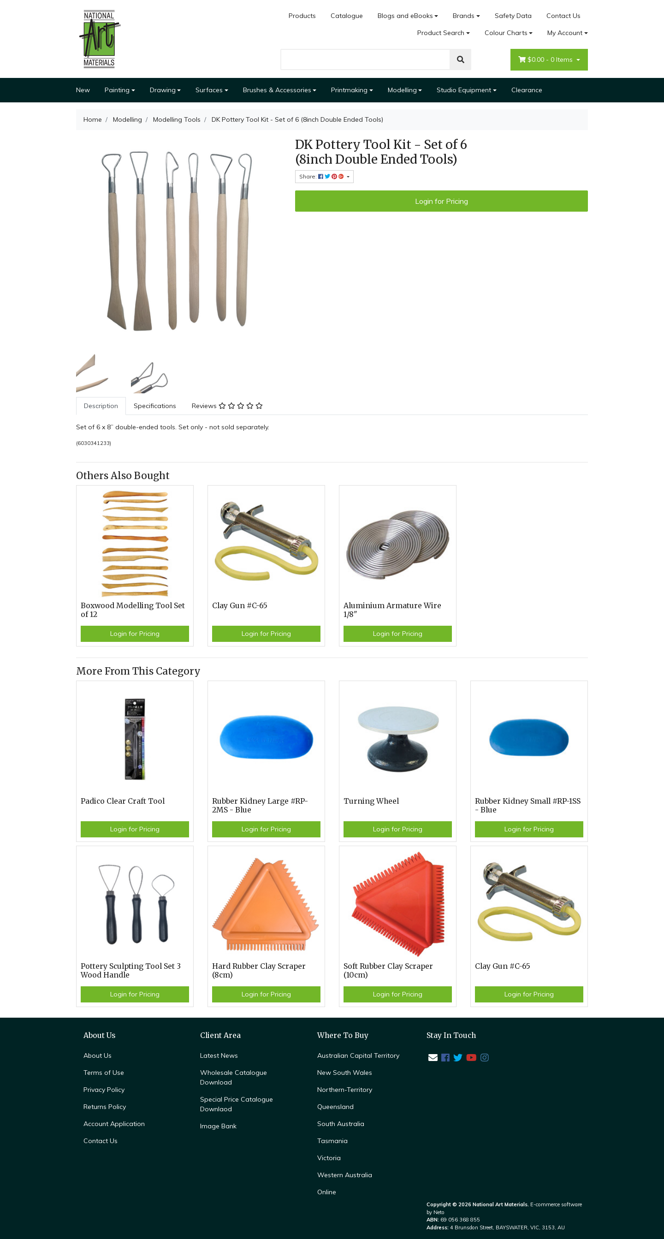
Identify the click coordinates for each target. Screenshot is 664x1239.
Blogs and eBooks (405, 16)
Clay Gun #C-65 (239, 605)
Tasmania (332, 1141)
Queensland (335, 1107)
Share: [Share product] (322, 176)
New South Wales (344, 1072)
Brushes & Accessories (277, 90)
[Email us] (433, 1057)
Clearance (526, 90)
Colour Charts (506, 33)
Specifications (155, 406)
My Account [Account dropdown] (564, 33)
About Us (97, 1055)
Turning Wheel (371, 801)
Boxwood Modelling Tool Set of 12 (133, 610)
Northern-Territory (344, 1089)
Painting (117, 90)
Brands (463, 16)
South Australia (340, 1124)
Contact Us (563, 16)
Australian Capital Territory (358, 1055)
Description (101, 406)
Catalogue (347, 16)
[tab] (101, 406)
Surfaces (209, 90)
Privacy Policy (104, 1089)
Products (302, 16)
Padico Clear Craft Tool (123, 801)
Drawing (163, 90)
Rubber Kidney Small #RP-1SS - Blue (528, 805)
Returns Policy (104, 1107)
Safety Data (513, 16)
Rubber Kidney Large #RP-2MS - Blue (260, 805)
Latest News (219, 1055)
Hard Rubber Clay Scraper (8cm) (259, 970)
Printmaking (349, 90)
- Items (546, 60)
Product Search (440, 33)
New (83, 90)
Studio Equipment (464, 90)
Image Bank (218, 1126)
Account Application (114, 1124)
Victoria (329, 1158)
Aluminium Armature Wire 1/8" (392, 610)
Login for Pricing (441, 201)
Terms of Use (103, 1072)
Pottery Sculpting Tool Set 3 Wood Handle (131, 970)
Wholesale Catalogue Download (233, 1077)
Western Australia (344, 1175)
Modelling (402, 90)
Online (326, 1192)
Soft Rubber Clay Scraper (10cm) (388, 970)
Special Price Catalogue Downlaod (236, 1104)
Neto (439, 1212)
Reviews (227, 406)
